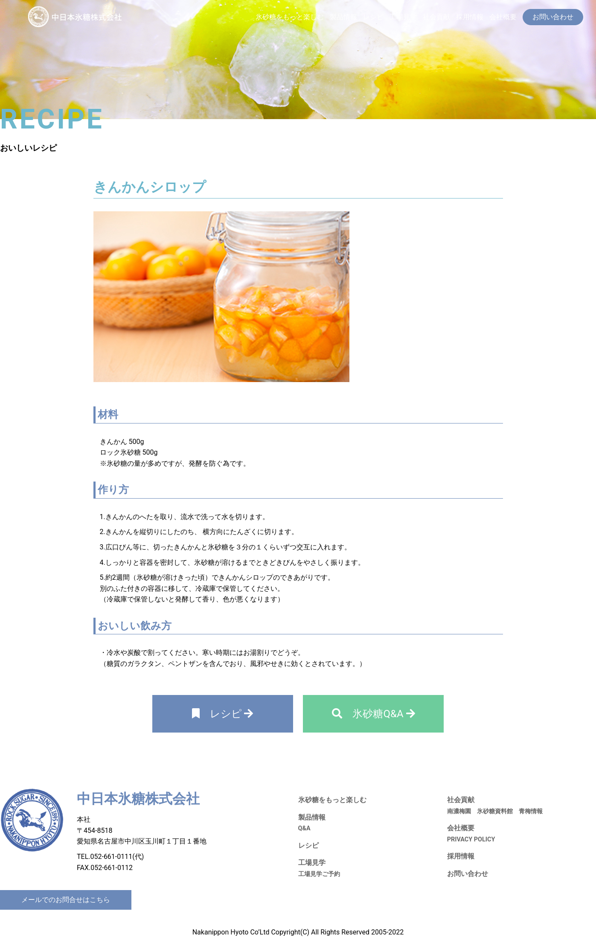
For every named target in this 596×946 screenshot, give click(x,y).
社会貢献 (436, 17)
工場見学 (403, 17)
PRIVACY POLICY (471, 839)
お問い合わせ (467, 874)
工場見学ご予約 (319, 874)
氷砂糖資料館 (495, 811)
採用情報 (469, 17)
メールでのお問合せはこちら (65, 900)
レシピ (373, 17)
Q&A (304, 828)
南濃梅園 (459, 811)
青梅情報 (531, 811)
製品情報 (343, 17)
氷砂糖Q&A (373, 714)
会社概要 (503, 17)
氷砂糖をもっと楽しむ (290, 17)
